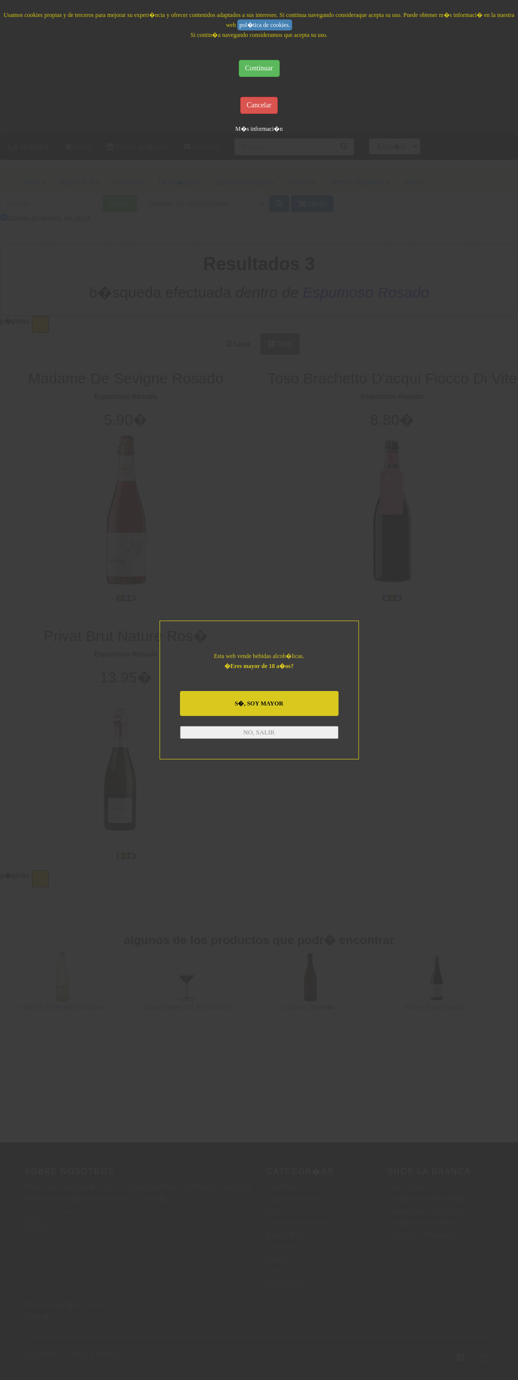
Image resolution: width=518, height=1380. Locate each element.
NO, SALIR (259, 732)
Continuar (259, 68)
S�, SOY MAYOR (259, 703)
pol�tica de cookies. (264, 24)
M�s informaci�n (259, 128)
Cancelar (259, 105)
